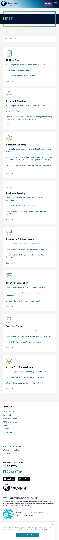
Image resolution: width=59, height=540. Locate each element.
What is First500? (13, 111)
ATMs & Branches (10, 422)
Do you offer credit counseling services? (23, 301)
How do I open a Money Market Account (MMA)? (26, 249)
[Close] (53, 527)
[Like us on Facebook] (4, 472)
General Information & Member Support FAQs (25, 377)
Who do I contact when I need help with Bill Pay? (26, 383)
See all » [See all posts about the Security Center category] (9, 347)
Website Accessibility (11, 450)
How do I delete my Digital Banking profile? (24, 342)
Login (47, 4)
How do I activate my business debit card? (23, 206)
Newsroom (7, 432)
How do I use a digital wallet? (18, 70)
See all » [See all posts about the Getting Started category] (9, 81)
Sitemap (6, 453)
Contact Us (7, 415)
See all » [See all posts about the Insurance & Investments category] (9, 263)
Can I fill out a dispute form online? (21, 331)
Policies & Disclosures (12, 447)
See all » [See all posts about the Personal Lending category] (9, 173)
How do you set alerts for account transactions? (26, 65)
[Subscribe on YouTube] (12, 472)
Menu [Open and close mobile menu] (55, 4)
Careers (6, 429)
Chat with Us (8, 412)
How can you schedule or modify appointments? (26, 372)
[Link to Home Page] (13, 4)
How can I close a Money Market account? (24, 244)
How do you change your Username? (21, 76)
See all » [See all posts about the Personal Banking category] (9, 125)
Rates (5, 425)
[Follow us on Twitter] (8, 472)
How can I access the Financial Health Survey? (25, 287)
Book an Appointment (12, 419)
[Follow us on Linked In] (20, 472)
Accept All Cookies (27, 537)
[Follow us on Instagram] (16, 472)
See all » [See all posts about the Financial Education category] (9, 306)
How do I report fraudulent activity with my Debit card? (29, 336)
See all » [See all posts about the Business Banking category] (9, 220)
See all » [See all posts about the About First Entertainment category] (9, 388)
